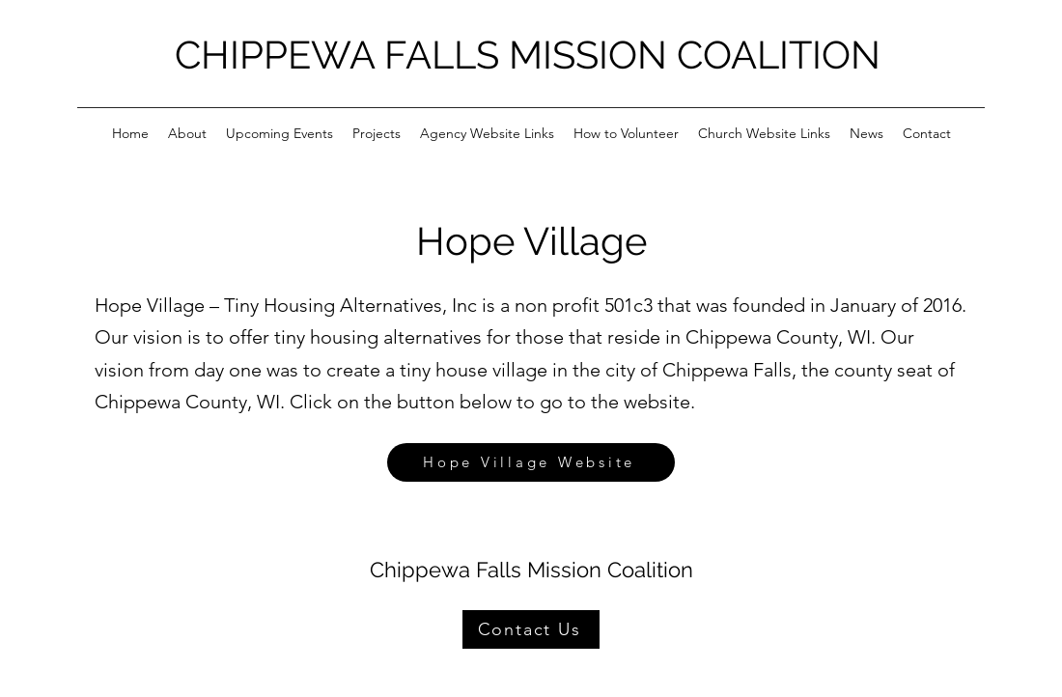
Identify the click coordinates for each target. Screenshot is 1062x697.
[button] (187, 133)
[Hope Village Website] (531, 462)
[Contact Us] (531, 629)
